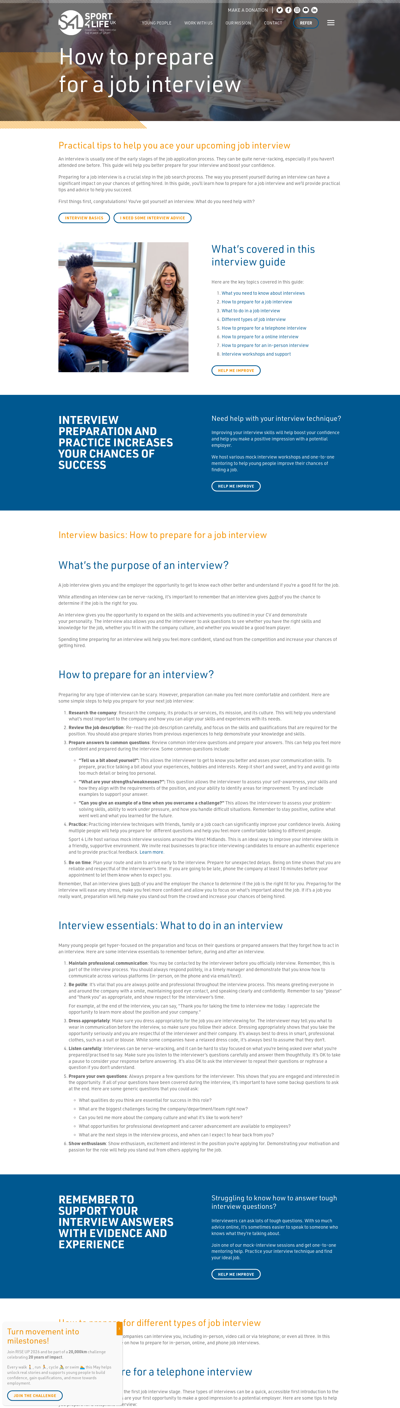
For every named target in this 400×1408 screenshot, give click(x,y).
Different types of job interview (254, 319)
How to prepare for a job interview (257, 302)
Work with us (198, 22)
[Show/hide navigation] (331, 23)
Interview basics (84, 217)
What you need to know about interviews (263, 293)
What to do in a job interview (251, 310)
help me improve (236, 370)
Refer (306, 22)
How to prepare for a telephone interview (264, 328)
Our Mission (238, 22)
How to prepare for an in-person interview (265, 345)
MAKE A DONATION (248, 10)
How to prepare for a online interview (260, 336)
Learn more (151, 852)
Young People (156, 22)
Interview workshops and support (256, 354)
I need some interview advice (152, 217)
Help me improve (236, 486)
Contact (273, 22)
